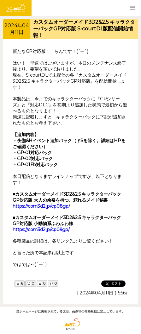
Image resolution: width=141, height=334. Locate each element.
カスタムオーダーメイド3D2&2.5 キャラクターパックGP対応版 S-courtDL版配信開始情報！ (84, 28)
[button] (132, 8)
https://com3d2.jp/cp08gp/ (41, 206)
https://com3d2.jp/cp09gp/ (41, 229)
